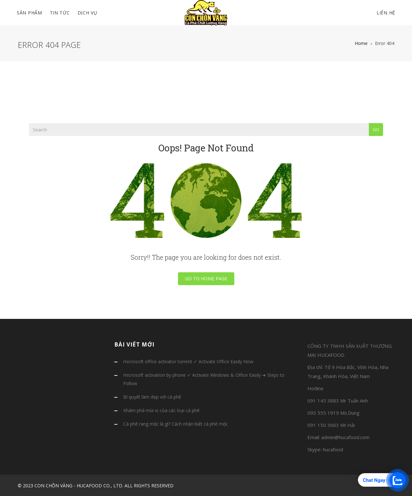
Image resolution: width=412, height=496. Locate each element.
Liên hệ (386, 13)
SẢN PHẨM (29, 13)
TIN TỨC (60, 13)
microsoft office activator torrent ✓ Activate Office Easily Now (188, 361)
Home (361, 43)
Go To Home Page (206, 278)
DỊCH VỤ (87, 13)
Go (376, 129)
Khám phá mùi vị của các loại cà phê (161, 410)
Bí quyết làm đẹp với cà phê (152, 397)
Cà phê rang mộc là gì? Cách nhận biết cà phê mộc (175, 424)
